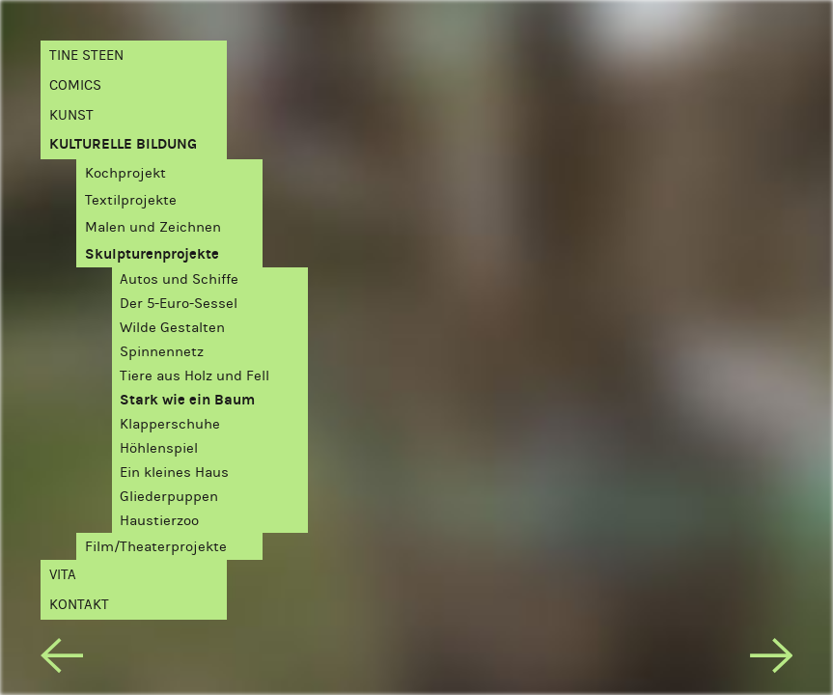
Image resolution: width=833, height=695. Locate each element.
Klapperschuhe (170, 424)
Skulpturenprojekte (152, 254)
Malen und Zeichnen (153, 227)
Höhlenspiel (159, 448)
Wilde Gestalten (172, 328)
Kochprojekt (125, 173)
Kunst (71, 115)
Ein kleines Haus (174, 472)
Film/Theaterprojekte (156, 547)
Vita (62, 575)
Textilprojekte (131, 200)
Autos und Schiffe (179, 279)
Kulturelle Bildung (123, 144)
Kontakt (79, 605)
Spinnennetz (162, 352)
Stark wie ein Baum (187, 400)
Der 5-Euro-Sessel (178, 303)
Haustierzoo (159, 521)
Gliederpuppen (169, 496)
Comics (75, 85)
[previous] (62, 659)
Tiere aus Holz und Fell (194, 376)
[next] (771, 659)
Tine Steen (86, 55)
